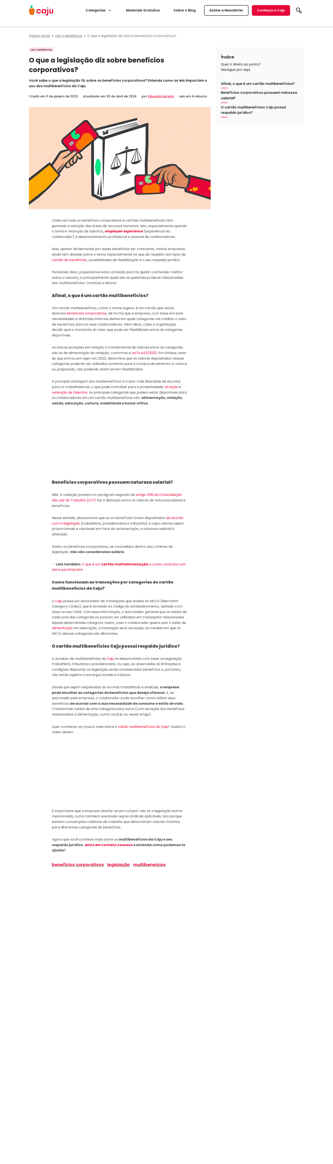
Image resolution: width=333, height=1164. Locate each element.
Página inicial (39, 35)
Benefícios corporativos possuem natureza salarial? (259, 95)
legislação (118, 865)
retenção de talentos (69, 392)
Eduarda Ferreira (161, 96)
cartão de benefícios (69, 260)
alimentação (62, 628)
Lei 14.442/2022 (144, 352)
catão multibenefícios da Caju (143, 726)
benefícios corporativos (86, 313)
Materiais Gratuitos (143, 10)
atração (171, 386)
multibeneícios (149, 865)
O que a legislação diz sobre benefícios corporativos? (131, 35)
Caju (58, 601)
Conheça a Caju (271, 10)
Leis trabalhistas (68, 35)
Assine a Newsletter (226, 10)
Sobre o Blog (185, 10)
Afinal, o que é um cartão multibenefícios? (258, 83)
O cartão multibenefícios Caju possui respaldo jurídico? (253, 110)
